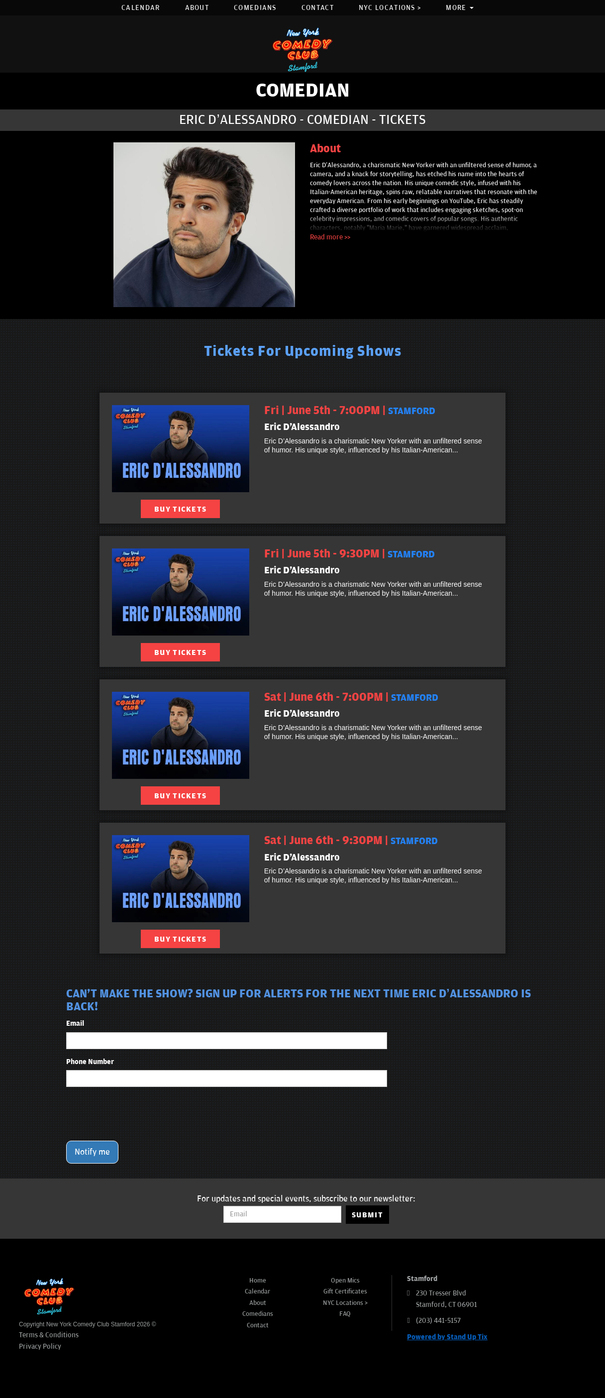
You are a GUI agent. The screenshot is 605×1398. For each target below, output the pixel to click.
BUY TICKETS (180, 509)
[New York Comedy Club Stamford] (302, 49)
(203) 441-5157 (438, 1320)
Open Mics (345, 1281)
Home (257, 1281)
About (197, 7)
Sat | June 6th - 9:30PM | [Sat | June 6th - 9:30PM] (351, 840)
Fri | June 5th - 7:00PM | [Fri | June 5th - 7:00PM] (349, 410)
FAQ (345, 1314)
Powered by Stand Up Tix (447, 1337)
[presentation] (141, 1113)
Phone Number (90, 1062)
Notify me (92, 1152)
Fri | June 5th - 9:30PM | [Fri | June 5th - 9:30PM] (349, 553)
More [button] (460, 7)
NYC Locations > (390, 7)
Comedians (255, 7)
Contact (318, 7)
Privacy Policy (40, 1346)
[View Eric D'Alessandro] (180, 448)
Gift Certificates (345, 1291)
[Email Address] (282, 1214)
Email (75, 1023)
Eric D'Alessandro (302, 427)
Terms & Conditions (49, 1335)
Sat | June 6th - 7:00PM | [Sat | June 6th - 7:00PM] (351, 697)
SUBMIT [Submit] (367, 1214)
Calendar (140, 7)
